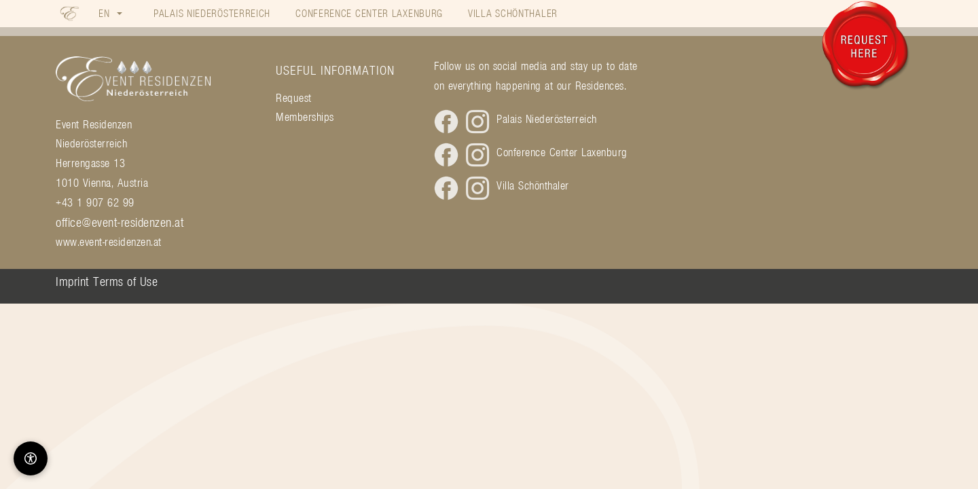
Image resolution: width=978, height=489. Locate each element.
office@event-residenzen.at (120, 222)
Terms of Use (125, 281)
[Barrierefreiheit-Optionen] (31, 458)
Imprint (73, 281)
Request (294, 98)
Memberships (305, 117)
